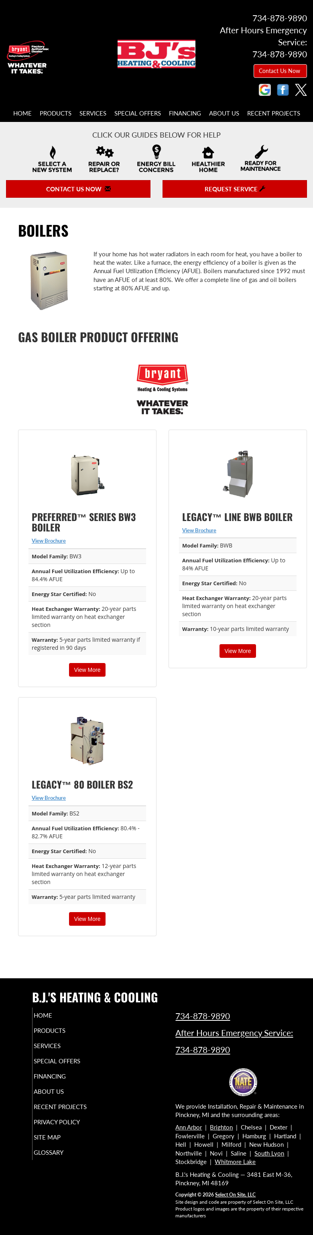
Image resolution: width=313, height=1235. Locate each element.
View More (87, 670)
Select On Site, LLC (235, 1195)
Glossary (59, 1159)
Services (92, 113)
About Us (224, 113)
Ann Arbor (188, 1127)
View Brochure (49, 540)
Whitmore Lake (235, 1161)
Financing (185, 113)
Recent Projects (273, 113)
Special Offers (137, 113)
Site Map (58, 1144)
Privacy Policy (68, 1129)
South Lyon (269, 1153)
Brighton (221, 1127)
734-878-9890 (202, 1016)
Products (55, 113)
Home (22, 113)
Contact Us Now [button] (280, 70)
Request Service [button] (235, 189)
